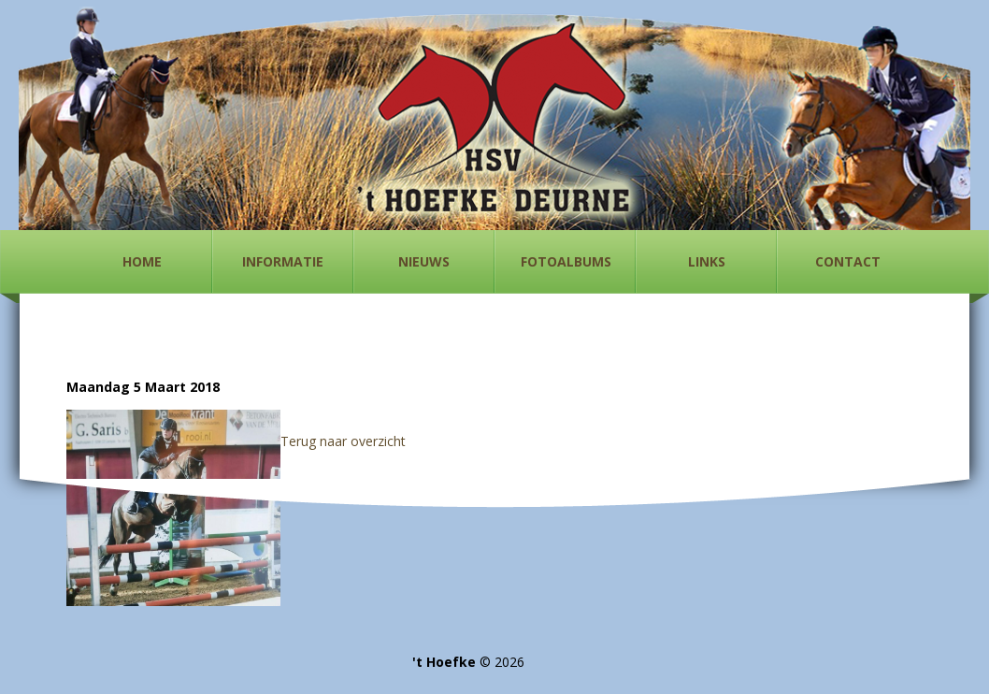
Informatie (282, 261)
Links (706, 261)
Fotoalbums (566, 261)
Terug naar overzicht (343, 441)
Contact (848, 261)
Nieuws (424, 261)
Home (142, 261)
